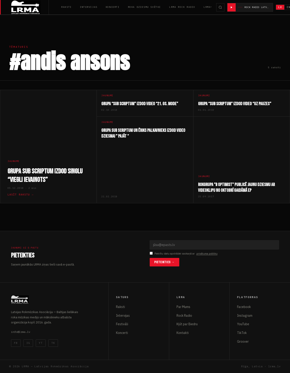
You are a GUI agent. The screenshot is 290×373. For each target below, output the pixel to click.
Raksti (66, 7)
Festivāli (122, 324)
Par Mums (183, 307)
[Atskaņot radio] (231, 7)
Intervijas (88, 7)
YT (40, 343)
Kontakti (183, 333)
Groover (243, 341)
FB (16, 343)
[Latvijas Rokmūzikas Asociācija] (30, 7)
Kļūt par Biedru (187, 324)
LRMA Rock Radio (182, 7)
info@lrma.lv (20, 331)
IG (28, 343)
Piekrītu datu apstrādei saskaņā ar (184, 254)
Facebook (244, 307)
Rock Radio (184, 316)
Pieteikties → (164, 262)
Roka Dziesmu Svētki (144, 7)
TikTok (242, 333)
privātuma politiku (207, 253)
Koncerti (113, 7)
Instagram (244, 316)
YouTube (243, 324)
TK (53, 343)
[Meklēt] (220, 7)
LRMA (207, 7)
